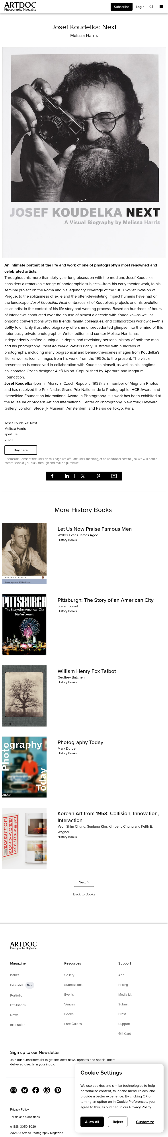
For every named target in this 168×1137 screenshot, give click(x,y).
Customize (145, 1122)
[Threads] (46, 1090)
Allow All (92, 1121)
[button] (161, 6)
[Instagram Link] (13, 1090)
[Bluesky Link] (24, 1090)
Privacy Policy (19, 1109)
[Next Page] (84, 882)
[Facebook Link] (35, 1090)
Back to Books (84, 894)
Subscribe (121, 6)
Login (140, 6)
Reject (118, 1121)
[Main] (18, 6)
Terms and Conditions (25, 1117)
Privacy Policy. (140, 1107)
